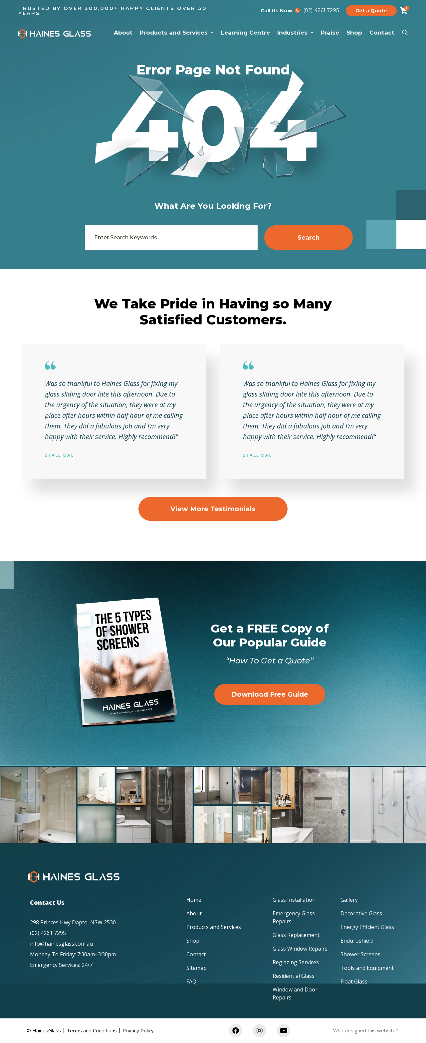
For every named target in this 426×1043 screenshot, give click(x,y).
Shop (354, 32)
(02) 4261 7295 (48, 933)
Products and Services (177, 33)
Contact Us (47, 902)
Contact (381, 32)
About (123, 32)
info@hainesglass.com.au (61, 943)
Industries (295, 33)
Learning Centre (245, 32)
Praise (330, 32)
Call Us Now (276, 10)
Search (309, 237)
